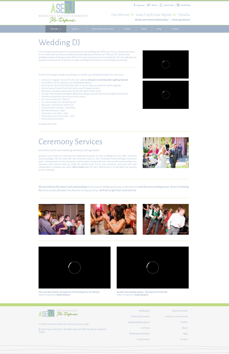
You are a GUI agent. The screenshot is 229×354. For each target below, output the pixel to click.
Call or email (77, 167)
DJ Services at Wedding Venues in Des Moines (112, 186)
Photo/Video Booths (140, 316)
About (144, 29)
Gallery (127, 29)
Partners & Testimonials (176, 316)
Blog (159, 29)
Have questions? (181, 19)
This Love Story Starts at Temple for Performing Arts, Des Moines (69, 292)
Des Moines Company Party (82, 190)
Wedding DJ (144, 311)
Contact (175, 29)
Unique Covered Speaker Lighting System (107, 80)
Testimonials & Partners (102, 29)
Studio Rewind (63, 295)
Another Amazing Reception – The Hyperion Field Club (142, 292)
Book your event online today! (152, 19)
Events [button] (76, 29)
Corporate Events (180, 311)
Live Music (145, 328)
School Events (143, 339)
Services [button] (56, 29)
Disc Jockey (50, 190)
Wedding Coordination (139, 333)
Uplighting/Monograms (139, 322)
